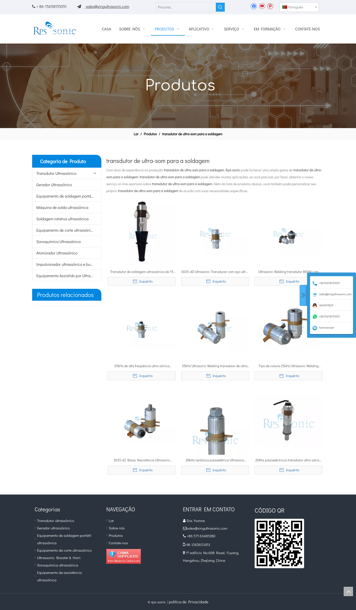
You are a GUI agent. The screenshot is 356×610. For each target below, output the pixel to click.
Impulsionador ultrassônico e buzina (66, 264)
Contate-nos (118, 542)
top (348, 591)
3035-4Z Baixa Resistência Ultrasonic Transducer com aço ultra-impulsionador (142, 460)
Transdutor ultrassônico (55, 520)
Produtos (116, 535)
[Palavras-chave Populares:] (220, 7)
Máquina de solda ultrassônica (62, 207)
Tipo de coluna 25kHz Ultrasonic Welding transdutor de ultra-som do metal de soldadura (288, 366)
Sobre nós (117, 527)
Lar (111, 520)
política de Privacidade (188, 601)
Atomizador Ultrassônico (56, 252)
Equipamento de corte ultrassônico (65, 230)
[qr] (279, 543)
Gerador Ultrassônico (54, 184)
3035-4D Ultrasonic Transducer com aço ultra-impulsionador (215, 272)
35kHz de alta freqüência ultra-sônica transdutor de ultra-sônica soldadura (141, 366)
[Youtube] (262, 5)
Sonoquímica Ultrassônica (58, 241)
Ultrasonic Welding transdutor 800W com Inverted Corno (288, 272)
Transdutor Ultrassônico (56, 173)
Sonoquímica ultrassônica (57, 565)
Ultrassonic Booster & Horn (58, 557)
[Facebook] (254, 5)
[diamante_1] (123, 556)
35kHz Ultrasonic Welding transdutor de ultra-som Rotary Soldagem (215, 366)
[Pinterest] (270, 5)
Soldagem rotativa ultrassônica (62, 218)
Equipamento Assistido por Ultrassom (67, 275)
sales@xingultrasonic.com (107, 6)
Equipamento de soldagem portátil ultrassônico (68, 196)
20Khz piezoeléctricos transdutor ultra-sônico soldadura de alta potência (288, 460)
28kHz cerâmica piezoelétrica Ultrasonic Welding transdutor (215, 460)
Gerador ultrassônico (53, 527)
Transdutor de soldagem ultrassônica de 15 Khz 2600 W (141, 272)
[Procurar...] (186, 7)
